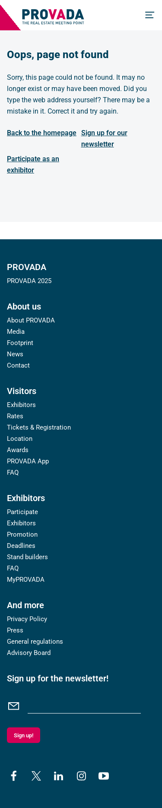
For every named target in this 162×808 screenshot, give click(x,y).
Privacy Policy (27, 619)
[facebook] (14, 776)
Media (16, 332)
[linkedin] (59, 776)
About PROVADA (31, 320)
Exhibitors (21, 405)
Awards (18, 450)
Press (15, 630)
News (15, 354)
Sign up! (23, 735)
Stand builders (27, 557)
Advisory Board (29, 653)
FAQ (13, 472)
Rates (15, 416)
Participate (22, 512)
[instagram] (81, 776)
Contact (18, 365)
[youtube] (104, 776)
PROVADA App (28, 461)
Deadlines (21, 546)
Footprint (20, 343)
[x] (36, 776)
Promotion (22, 534)
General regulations (35, 641)
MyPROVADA (25, 579)
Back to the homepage (41, 133)
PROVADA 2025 (29, 281)
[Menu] (150, 15)
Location (19, 439)
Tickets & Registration (39, 427)
